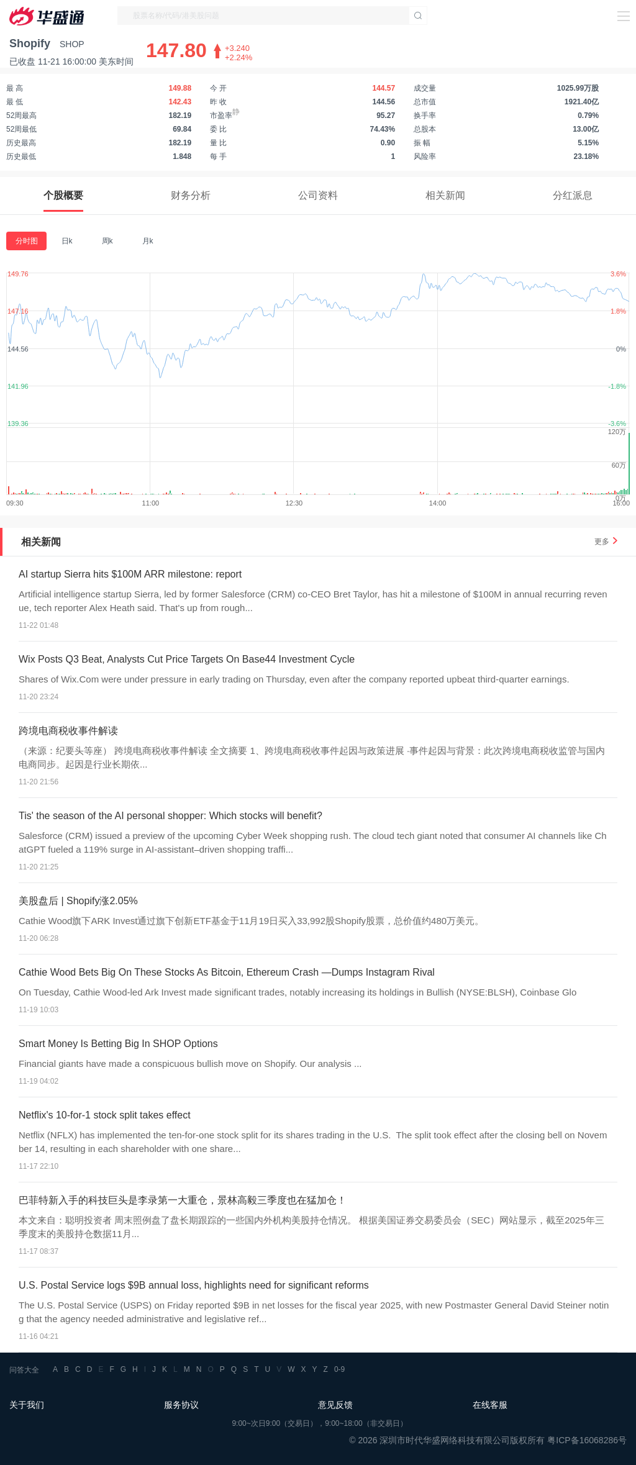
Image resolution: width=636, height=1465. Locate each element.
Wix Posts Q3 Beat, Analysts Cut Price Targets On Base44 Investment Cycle (187, 659)
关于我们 (26, 1405)
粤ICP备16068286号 (587, 1440)
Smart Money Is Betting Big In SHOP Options (118, 1043)
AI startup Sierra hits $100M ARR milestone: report (130, 574)
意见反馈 (335, 1405)
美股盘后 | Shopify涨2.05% (78, 901)
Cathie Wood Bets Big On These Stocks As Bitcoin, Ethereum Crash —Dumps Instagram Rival (227, 972)
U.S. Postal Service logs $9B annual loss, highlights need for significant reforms (194, 1285)
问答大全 (24, 1370)
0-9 (339, 1369)
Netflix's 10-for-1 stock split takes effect (105, 1115)
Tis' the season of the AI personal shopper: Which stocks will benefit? (170, 815)
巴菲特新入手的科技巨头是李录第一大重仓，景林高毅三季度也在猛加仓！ (183, 1200)
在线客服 (490, 1405)
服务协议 (181, 1405)
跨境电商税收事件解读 (68, 730)
